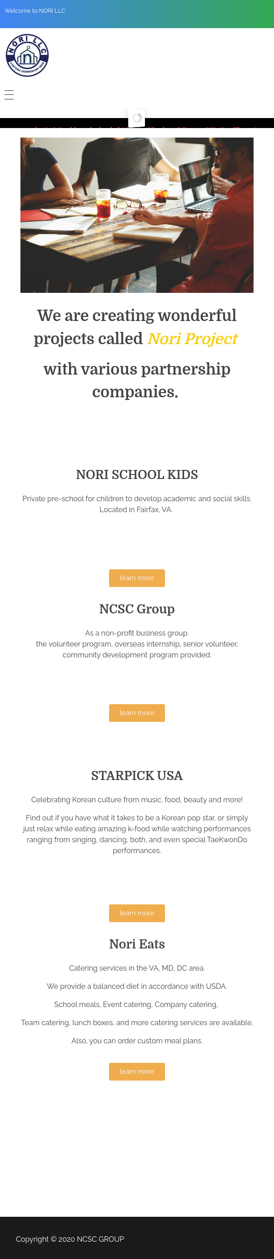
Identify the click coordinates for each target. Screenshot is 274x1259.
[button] (137, 578)
